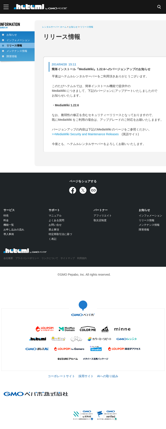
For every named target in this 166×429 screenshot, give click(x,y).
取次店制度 (100, 220)
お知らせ (11, 34)
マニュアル (55, 215)
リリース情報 (14, 45)
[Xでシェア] (83, 190)
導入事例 (8, 234)
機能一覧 (8, 224)
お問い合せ (55, 224)
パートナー (101, 210)
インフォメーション (18, 40)
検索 (159, 6)
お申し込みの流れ (13, 229)
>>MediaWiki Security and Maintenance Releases (85, 134)
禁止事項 (54, 229)
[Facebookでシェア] (72, 190)
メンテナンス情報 (16, 50)
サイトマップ (68, 258)
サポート (54, 210)
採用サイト (86, 376)
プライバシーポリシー (27, 258)
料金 (6, 220)
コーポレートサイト (61, 376)
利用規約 (82, 258)
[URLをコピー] (93, 190)
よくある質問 (56, 220)
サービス (9, 210)
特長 (6, 215)
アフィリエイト (103, 215)
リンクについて (50, 258)
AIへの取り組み (107, 376)
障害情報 (11, 56)
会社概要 (8, 258)
